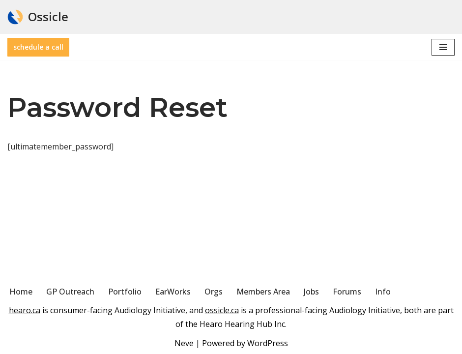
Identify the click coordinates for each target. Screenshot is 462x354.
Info (383, 291)
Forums (347, 291)
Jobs (311, 291)
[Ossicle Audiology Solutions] (37, 17)
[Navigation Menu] (443, 47)
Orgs (213, 291)
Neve (184, 343)
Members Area (263, 291)
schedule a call (38, 47)
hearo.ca (24, 310)
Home (20, 291)
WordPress (267, 343)
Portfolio (125, 291)
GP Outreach (70, 291)
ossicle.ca (222, 310)
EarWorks (173, 291)
